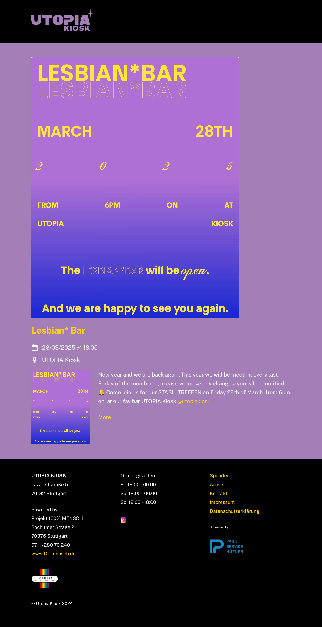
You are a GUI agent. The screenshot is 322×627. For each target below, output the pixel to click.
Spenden (219, 475)
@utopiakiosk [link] (193, 401)
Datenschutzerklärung (234, 511)
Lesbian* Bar (58, 330)
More (104, 417)
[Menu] (311, 21)
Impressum (222, 502)
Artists (217, 484)
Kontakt (218, 493)
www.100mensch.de (53, 553)
